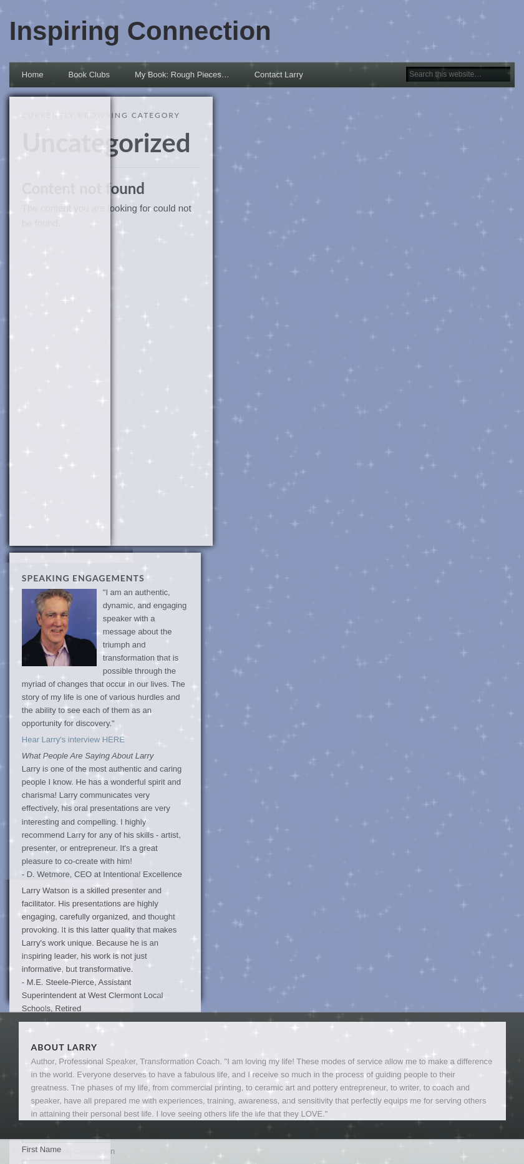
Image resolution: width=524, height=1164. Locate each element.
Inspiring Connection (140, 31)
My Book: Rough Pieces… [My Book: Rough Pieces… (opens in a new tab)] (182, 74)
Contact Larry (279, 74)
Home (33, 74)
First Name (42, 1149)
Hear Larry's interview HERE (73, 739)
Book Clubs (88, 74)
